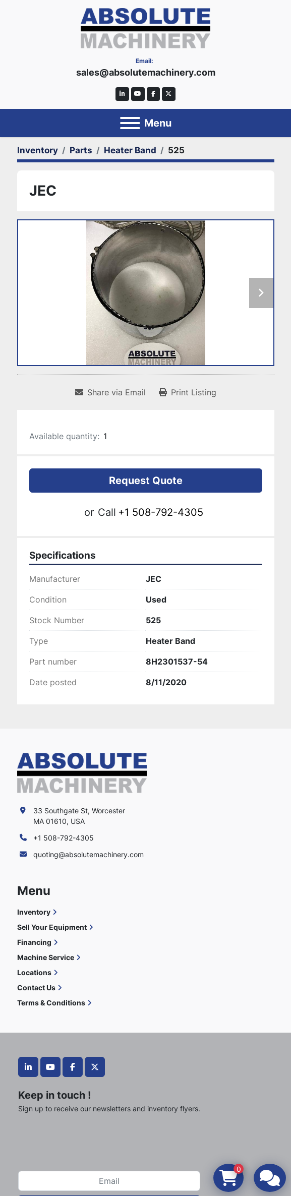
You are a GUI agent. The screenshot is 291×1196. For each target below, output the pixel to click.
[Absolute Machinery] (82, 772)
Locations (34, 972)
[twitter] (169, 94)
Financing (34, 942)
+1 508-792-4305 (160, 512)
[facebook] (153, 94)
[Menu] (130, 123)
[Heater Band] (130, 150)
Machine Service (45, 957)
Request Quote (146, 480)
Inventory (33, 912)
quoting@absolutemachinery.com (88, 854)
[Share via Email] (110, 392)
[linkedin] (122, 94)
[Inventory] (37, 150)
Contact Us (36, 987)
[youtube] (138, 94)
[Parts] (81, 150)
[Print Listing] (187, 392)
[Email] (109, 1181)
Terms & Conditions (51, 1002)
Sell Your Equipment (52, 927)
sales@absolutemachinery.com (145, 72)
